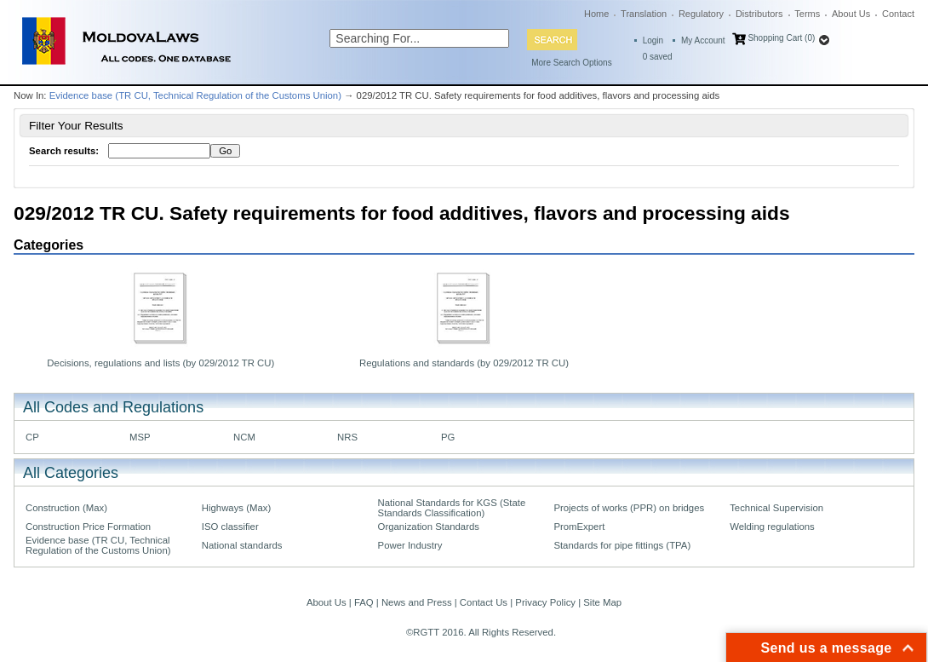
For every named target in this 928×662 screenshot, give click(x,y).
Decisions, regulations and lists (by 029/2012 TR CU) (160, 363)
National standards (242, 545)
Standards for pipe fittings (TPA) (621, 545)
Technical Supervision (776, 508)
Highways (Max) (236, 508)
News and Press (416, 602)
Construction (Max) (66, 508)
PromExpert (578, 526)
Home (596, 14)
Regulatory (701, 14)
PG (448, 437)
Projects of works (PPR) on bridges (628, 508)
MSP (140, 437)
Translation (644, 14)
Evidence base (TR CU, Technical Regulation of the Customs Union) (195, 95)
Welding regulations (772, 526)
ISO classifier (230, 526)
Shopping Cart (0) (781, 38)
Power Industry (410, 545)
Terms (807, 14)
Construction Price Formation (88, 526)
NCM (244, 437)
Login (653, 40)
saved (658, 56)
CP (32, 437)
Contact (898, 14)
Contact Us (483, 602)
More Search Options (571, 62)
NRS (347, 437)
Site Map (602, 602)
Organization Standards (428, 526)
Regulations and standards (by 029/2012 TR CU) (464, 363)
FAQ (364, 602)
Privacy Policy (545, 602)
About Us (851, 14)
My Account (703, 40)
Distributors (759, 14)
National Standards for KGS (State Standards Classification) (452, 508)
